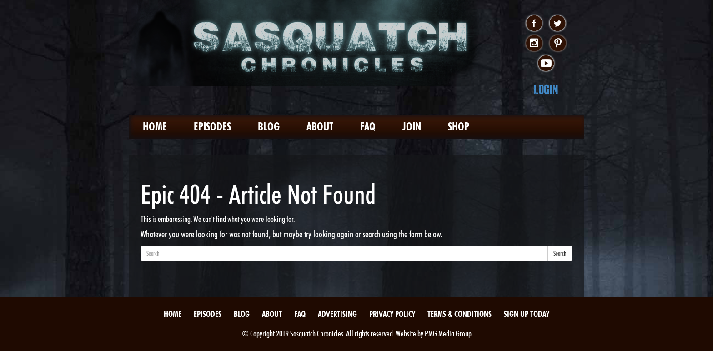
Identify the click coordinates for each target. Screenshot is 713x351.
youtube (546, 64)
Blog (269, 126)
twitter (557, 24)
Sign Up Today (526, 314)
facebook (534, 24)
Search (560, 253)
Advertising (337, 314)
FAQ (368, 126)
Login (545, 89)
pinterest (557, 44)
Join (411, 126)
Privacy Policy (392, 314)
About (319, 126)
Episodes (212, 126)
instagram (534, 44)
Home (155, 126)
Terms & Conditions (459, 314)
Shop (458, 126)
